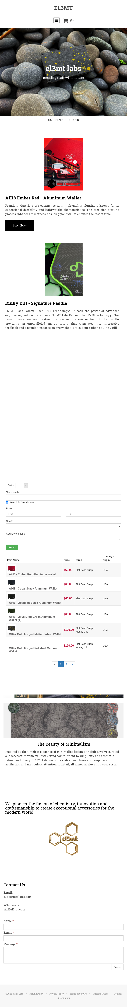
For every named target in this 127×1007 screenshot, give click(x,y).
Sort (11, 485)
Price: (9, 508)
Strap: (9, 521)
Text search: (12, 492)
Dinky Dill (110, 328)
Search (12, 547)
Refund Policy (36, 993)
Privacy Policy (56, 993)
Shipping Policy (100, 993)
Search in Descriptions (20, 502)
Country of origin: (15, 533)
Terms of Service (78, 993)
